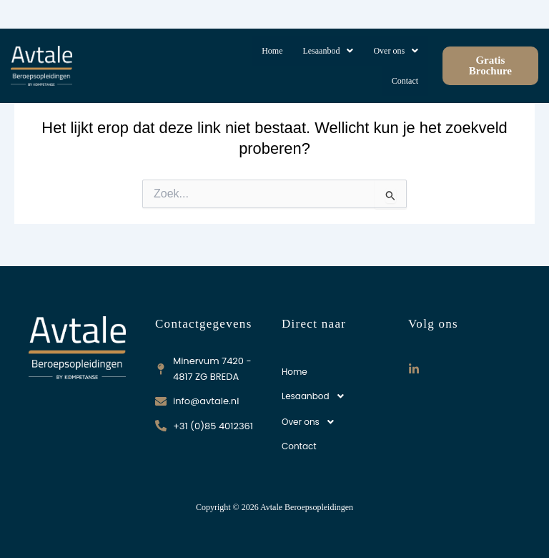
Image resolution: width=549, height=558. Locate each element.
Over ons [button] (395, 51)
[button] (327, 51)
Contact (405, 81)
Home (272, 51)
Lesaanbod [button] (327, 51)
